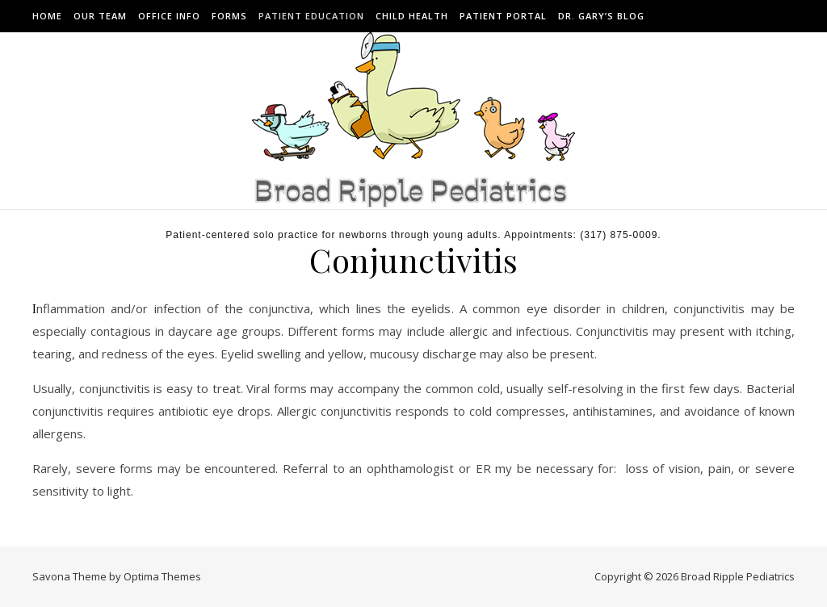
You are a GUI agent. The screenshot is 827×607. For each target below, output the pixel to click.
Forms (229, 16)
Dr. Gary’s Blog (601, 16)
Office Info (169, 16)
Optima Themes (162, 576)
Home (47, 16)
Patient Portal (503, 16)
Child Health (412, 16)
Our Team (100, 16)
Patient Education (311, 16)
